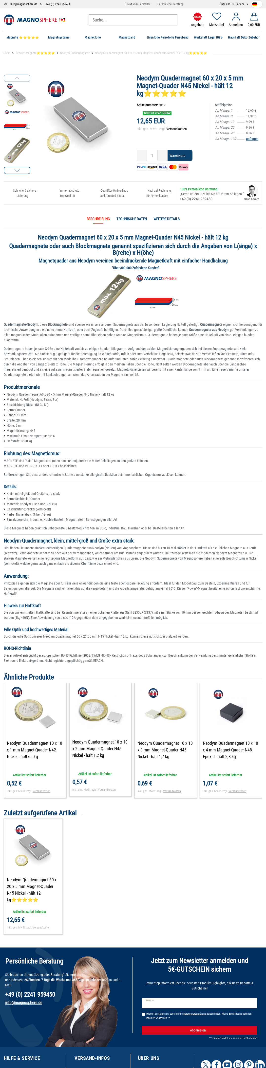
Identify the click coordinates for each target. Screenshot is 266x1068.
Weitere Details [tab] (166, 219)
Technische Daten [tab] (131, 219)
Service (240, 4)
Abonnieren (222, 1030)
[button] (17, 170)
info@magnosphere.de (23, 4)
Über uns (225, 4)
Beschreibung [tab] (98, 219)
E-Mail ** (150, 1000)
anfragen (252, 139)
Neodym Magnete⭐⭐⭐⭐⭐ (35, 53)
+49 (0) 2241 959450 (58, 4)
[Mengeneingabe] (152, 155)
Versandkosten (176, 129)
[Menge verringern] (142, 155)
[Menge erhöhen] (163, 155)
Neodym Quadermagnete (75, 53)
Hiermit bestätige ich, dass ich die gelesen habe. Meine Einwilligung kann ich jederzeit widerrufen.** (198, 1016)
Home (6, 53)
